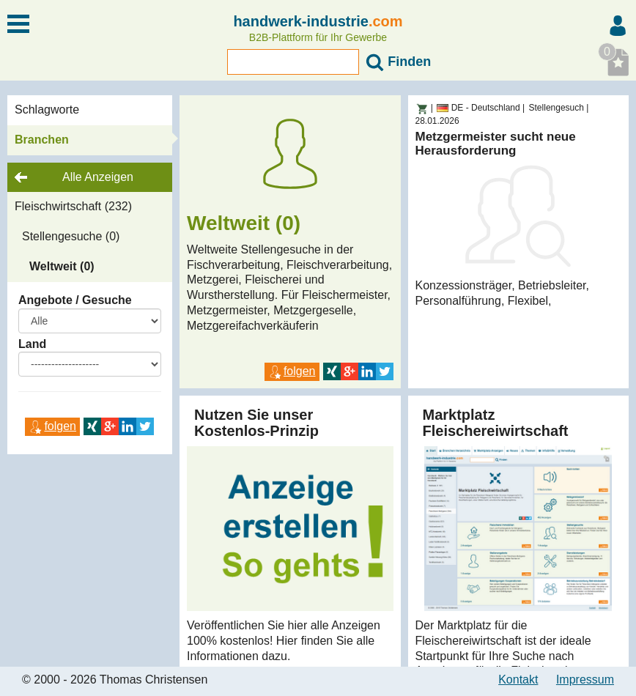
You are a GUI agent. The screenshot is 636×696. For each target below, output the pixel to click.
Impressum (585, 679)
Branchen (42, 139)
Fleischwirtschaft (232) (73, 206)
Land (32, 344)
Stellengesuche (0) (70, 236)
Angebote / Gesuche (75, 300)
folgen (52, 426)
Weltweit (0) (62, 266)
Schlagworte (47, 109)
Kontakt (518, 679)
